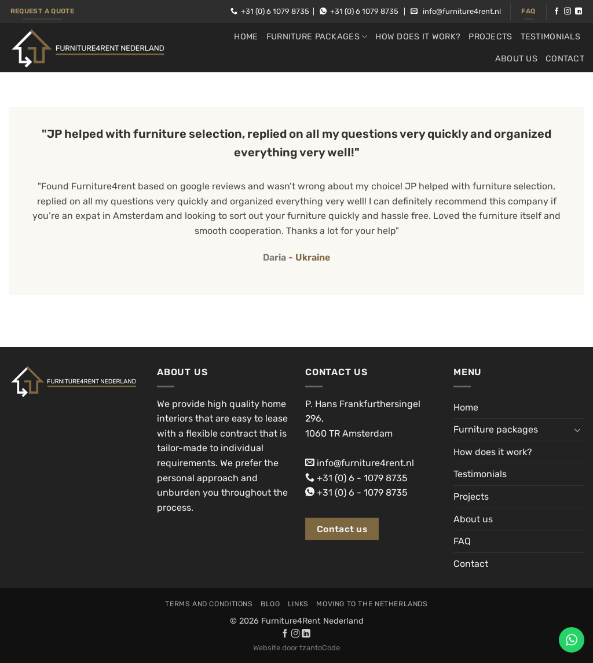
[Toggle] (577, 430)
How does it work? (417, 37)
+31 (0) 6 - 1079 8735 (362, 477)
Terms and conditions (208, 604)
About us (516, 59)
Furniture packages (317, 36)
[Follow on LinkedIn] (578, 12)
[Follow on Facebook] (556, 12)
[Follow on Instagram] (567, 12)
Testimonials (550, 37)
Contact (565, 59)
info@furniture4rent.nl (462, 11)
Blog (270, 604)
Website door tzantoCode (296, 647)
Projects (490, 37)
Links (298, 604)
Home (246, 37)
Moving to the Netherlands (371, 604)
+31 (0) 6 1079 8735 (275, 11)
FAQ (462, 541)
